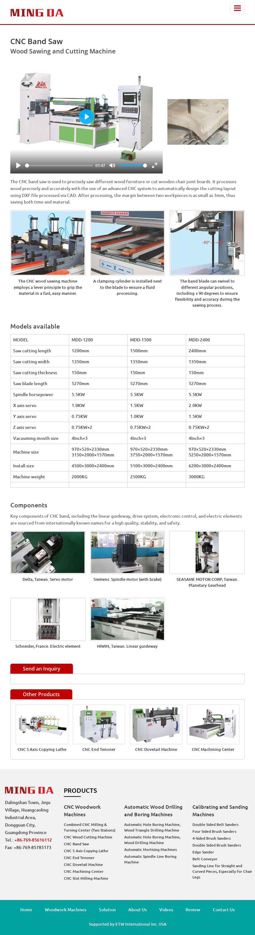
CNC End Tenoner (98, 749)
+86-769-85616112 (33, 839)
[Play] (18, 165)
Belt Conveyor (204, 859)
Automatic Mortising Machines (150, 849)
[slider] (59, 165)
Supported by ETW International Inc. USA (127, 924)
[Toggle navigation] (237, 8)
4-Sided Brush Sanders (211, 838)
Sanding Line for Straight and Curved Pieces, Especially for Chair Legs (222, 871)
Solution (107, 909)
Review (193, 909)
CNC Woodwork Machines (82, 810)
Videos (166, 909)
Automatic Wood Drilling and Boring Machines (153, 810)
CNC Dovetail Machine (156, 749)
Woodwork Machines (65, 909)
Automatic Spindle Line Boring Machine (150, 859)
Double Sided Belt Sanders (215, 824)
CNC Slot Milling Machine (86, 878)
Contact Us (224, 909)
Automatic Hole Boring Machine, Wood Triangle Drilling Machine (152, 827)
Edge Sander (203, 852)
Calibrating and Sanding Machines (220, 810)
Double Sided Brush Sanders (216, 845)
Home (26, 909)
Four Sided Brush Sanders (214, 831)
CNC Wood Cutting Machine (88, 837)
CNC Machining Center (213, 749)
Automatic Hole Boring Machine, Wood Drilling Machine (152, 840)
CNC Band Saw (76, 844)
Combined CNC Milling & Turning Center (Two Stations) (89, 827)
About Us (137, 909)
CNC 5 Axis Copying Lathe (42, 749)
